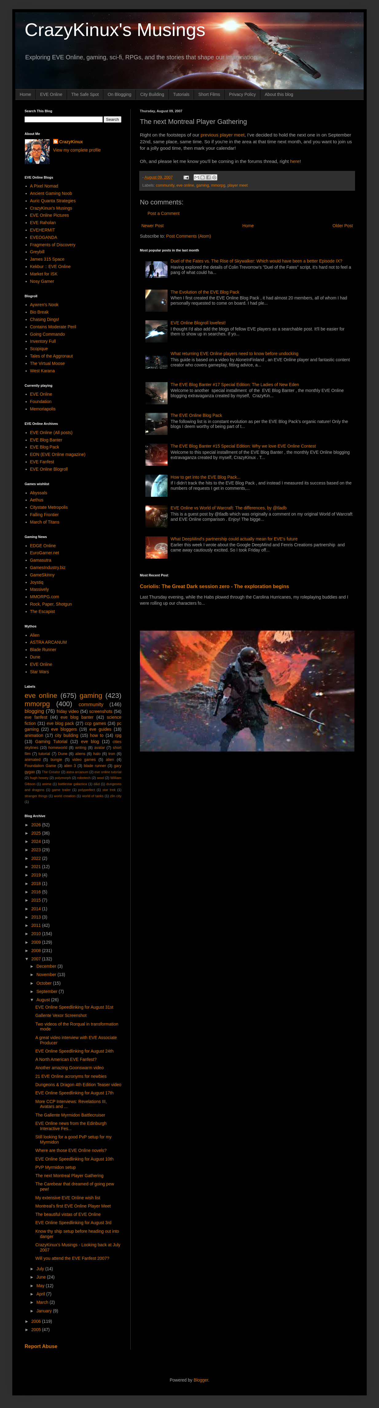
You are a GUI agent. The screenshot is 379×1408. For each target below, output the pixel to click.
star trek (109, 790)
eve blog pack (60, 723)
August (43, 999)
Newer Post (152, 225)
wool (100, 778)
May (40, 1285)
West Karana (42, 370)
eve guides (100, 729)
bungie (56, 759)
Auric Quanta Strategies (53, 200)
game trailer (61, 790)
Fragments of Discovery (53, 244)
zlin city (115, 796)
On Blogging (119, 94)
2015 (36, 900)
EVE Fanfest (42, 461)
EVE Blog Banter (46, 439)
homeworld (57, 748)
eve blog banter (77, 717)
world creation (65, 796)
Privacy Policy (242, 94)
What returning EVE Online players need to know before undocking (234, 353)
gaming (202, 185)
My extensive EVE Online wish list (67, 1197)
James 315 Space (47, 259)
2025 (36, 833)
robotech (84, 778)
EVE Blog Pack (44, 447)
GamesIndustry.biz (48, 567)
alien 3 (70, 766)
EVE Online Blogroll (49, 469)
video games (84, 759)
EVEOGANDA (43, 237)
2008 (36, 950)
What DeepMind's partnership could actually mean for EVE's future (234, 538)
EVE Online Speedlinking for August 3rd (73, 1222)
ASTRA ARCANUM (48, 642)
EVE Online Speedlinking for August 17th (74, 1092)
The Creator (51, 772)
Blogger (201, 1380)
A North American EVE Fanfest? (66, 1059)
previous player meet (223, 134)
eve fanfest (36, 717)
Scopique (39, 348)
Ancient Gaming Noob (51, 193)
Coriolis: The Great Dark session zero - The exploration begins (214, 586)
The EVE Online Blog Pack (196, 415)
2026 (36, 824)
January (44, 1310)
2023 (36, 849)
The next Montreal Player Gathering (69, 1175)
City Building (152, 94)
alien (110, 759)
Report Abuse (41, 1346)
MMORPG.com (44, 596)
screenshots (100, 711)
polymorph (63, 778)
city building (66, 735)
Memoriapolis (43, 408)
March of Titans (45, 522)
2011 (36, 925)
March (42, 1302)
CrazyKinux (71, 141)
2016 (36, 891)
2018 (36, 883)
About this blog (279, 94)
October (44, 983)
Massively (39, 589)
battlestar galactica (72, 784)
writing (80, 748)
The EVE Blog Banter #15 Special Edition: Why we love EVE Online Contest (243, 446)
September (47, 991)
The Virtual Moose (47, 363)
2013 (36, 917)
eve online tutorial (107, 772)
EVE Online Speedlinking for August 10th (74, 1159)
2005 (36, 1329)
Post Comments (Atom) (188, 236)
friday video (68, 711)
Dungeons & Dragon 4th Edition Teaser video (78, 1084)
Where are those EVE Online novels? (71, 1150)
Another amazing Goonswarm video (69, 1067)
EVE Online (51, 94)
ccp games (95, 723)
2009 (36, 942)
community (165, 185)
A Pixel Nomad (44, 186)
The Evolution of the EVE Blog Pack (205, 292)
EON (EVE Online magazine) (58, 454)
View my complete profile (77, 150)
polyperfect (86, 790)
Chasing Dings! (44, 319)
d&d (97, 784)
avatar (99, 748)
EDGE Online (43, 545)
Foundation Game (40, 766)
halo (97, 754)
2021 (36, 866)
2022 (36, 858)
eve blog (90, 741)
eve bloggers (64, 729)
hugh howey (39, 778)
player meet (237, 185)
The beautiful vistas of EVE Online (68, 1214)
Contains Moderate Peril (53, 326)
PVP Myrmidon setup (55, 1167)
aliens (80, 754)
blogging (34, 711)
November (46, 974)
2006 (36, 1321)
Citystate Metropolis (49, 507)
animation (34, 735)
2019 (36, 874)
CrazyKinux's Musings (115, 29)
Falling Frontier (44, 514)
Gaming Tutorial (51, 741)
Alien (35, 635)
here (295, 161)
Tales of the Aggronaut (51, 356)
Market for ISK (43, 273)
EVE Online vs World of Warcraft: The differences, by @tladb (228, 507)
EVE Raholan (43, 222)
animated (33, 759)
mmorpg (218, 185)
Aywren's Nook (44, 304)
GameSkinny (42, 574)
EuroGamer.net (44, 552)
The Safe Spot (85, 94)
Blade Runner (43, 649)
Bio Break (39, 312)
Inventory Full (43, 341)
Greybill (37, 251)
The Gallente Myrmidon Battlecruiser (70, 1115)
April (41, 1293)
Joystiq (37, 582)
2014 (36, 908)
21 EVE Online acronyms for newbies (71, 1076)
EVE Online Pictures (49, 215)
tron (112, 754)
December (46, 966)
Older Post (343, 225)
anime (46, 784)
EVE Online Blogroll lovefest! (198, 322)
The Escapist (42, 611)
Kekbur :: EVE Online (50, 266)
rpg (118, 735)
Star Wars (39, 671)
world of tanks (93, 796)
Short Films (209, 94)
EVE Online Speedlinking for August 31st (74, 1007)
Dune (35, 657)
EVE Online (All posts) (51, 432)
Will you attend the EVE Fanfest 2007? (72, 1258)
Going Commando (47, 334)
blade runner (95, 766)
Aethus (37, 499)
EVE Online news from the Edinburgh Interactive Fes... (71, 1126)
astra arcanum (77, 772)
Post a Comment (164, 213)
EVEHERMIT (42, 229)
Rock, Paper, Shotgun (51, 604)
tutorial (44, 754)
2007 (36, 958)
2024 (36, 841)
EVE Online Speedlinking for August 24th (74, 1051)
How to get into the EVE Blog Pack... (205, 477)
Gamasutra (40, 560)
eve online (185, 185)
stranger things (36, 796)
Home (25, 94)
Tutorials (181, 94)
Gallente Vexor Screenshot (61, 1015)
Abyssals (38, 492)
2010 (36, 933)
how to (97, 735)
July (40, 1268)
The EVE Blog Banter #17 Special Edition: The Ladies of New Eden (235, 384)
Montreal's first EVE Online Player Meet (73, 1206)
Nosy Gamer (42, 281)
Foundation (41, 401)
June (41, 1277)
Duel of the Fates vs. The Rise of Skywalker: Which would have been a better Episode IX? (256, 261)
